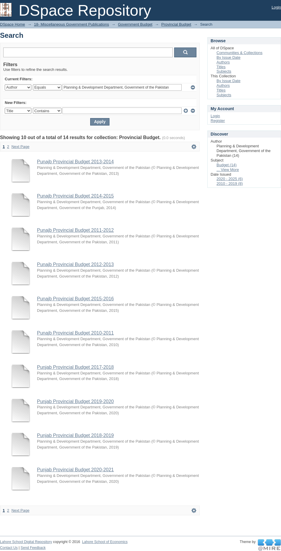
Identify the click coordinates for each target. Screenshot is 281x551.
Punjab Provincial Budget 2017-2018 (75, 367)
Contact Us (9, 548)
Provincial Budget (176, 24)
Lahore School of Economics (104, 542)
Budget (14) (227, 165)
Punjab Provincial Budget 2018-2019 (75, 435)
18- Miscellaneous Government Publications (71, 24)
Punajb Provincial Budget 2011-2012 (75, 230)
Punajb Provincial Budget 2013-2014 (75, 161)
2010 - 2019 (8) (230, 183)
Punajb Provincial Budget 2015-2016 (75, 298)
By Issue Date (228, 57)
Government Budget (135, 24)
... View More (228, 169)
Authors (223, 62)
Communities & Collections (239, 52)
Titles (221, 67)
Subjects (224, 71)
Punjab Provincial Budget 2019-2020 (75, 401)
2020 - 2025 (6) (230, 179)
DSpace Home (12, 24)
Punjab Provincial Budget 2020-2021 (75, 469)
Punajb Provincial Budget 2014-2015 (75, 195)
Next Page (21, 146)
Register (218, 120)
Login (276, 7)
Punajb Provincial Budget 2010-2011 (75, 332)
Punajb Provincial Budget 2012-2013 (75, 264)
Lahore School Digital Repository (26, 542)
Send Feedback (33, 548)
